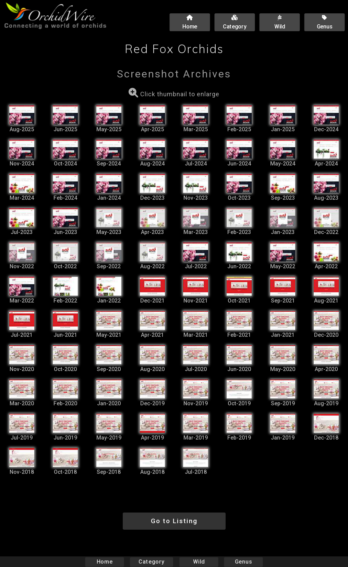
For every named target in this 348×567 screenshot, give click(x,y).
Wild (199, 561)
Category (152, 561)
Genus (243, 561)
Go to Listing (174, 521)
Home (104, 561)
